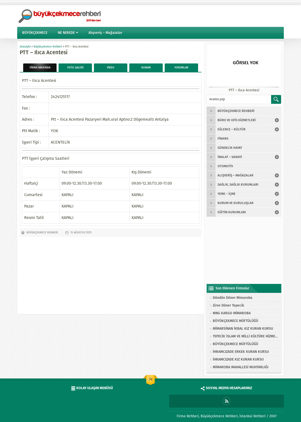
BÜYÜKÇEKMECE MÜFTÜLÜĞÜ (235, 321)
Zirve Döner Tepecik (228, 305)
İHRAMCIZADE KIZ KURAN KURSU (238, 359)
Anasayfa (25, 46)
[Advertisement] (111, 274)
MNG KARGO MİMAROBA (232, 313)
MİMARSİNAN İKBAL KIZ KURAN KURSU (243, 328)
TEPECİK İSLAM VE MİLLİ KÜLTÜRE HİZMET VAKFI (245, 336)
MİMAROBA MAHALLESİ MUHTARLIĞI (240, 367)
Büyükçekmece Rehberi (48, 46)
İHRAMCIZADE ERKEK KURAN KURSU (241, 352)
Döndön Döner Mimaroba (232, 298)
